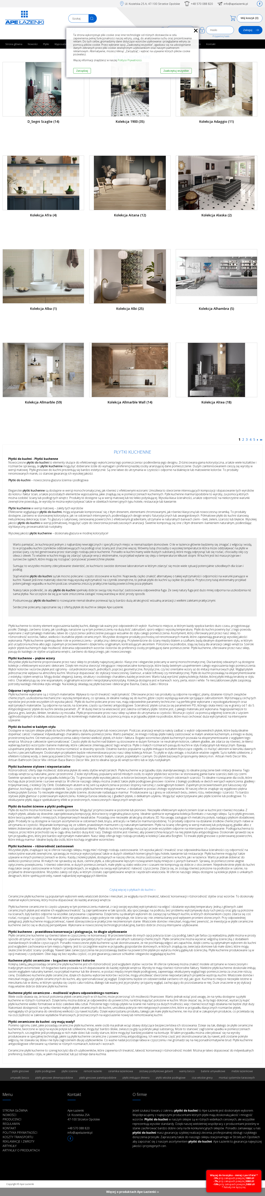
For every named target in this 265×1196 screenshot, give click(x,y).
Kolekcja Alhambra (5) (216, 308)
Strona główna (13, 44)
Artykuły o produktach (21, 1150)
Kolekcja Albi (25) (130, 308)
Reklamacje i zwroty (18, 1141)
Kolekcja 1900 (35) (130, 121)
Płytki (46, 44)
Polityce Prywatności (130, 60)
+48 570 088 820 (202, 4)
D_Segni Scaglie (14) (43, 121)
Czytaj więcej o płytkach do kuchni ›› (132, 890)
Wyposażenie (62, 44)
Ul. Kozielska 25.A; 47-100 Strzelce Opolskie (152, 4)
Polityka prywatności (20, 1133)
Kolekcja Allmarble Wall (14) (129, 402)
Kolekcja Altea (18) (216, 402)
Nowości (33, 44)
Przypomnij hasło (221, 36)
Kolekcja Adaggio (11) (216, 121)
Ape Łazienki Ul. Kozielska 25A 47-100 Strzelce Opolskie (84, 1114)
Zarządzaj (82, 70)
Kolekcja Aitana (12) (130, 215)
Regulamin (11, 1124)
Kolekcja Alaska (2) (216, 215)
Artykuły (10, 1146)
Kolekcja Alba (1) (43, 308)
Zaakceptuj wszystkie (176, 70)
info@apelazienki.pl (236, 4)
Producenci (12, 1119)
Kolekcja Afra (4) (43, 215)
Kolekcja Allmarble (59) (43, 402)
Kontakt (210, 44)
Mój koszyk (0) (250, 18)
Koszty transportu (18, 1137)
